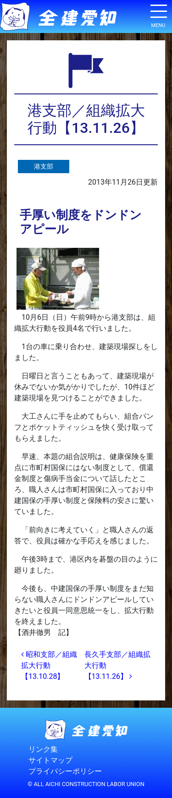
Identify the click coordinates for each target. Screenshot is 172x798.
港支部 (43, 166)
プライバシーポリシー (65, 771)
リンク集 (43, 749)
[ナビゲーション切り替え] (158, 14)
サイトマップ (50, 760)
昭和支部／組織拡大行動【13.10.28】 (49, 665)
